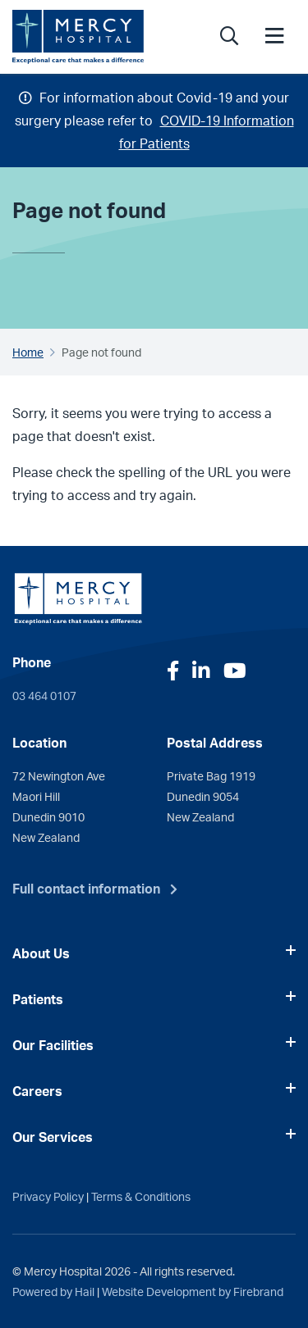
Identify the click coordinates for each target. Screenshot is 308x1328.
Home (28, 351)
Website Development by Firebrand (192, 1291)
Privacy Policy (48, 1196)
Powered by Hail (53, 1291)
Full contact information (86, 888)
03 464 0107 (44, 695)
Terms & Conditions (141, 1196)
